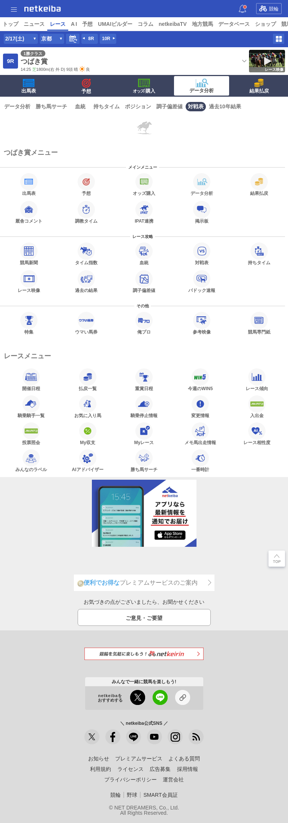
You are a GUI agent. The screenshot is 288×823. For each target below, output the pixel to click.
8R (91, 38)
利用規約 (100, 769)
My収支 (87, 433)
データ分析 (201, 85)
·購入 (144, 86)
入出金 (257, 406)
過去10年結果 (225, 106)
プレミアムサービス (138, 759)
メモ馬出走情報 (200, 433)
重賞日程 (144, 379)
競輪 (269, 9)
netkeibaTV (173, 24)
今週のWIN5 (200, 379)
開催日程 (31, 379)
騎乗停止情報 (144, 406)
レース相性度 (256, 433)
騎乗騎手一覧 (31, 406)
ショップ (265, 24)
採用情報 (187, 769)
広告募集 (160, 769)
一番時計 (200, 460)
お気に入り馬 (87, 406)
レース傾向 (257, 379)
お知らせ (98, 759)
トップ (10, 24)
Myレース (144, 433)
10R (106, 38)
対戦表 (196, 106)
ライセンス (130, 769)
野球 (132, 795)
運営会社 (173, 780)
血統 (80, 106)
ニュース (34, 24)
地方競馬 (202, 24)
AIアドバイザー (88, 460)
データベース (234, 24)
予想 (87, 24)
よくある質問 (184, 759)
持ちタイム (106, 106)
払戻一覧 (88, 379)
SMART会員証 (160, 795)
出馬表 (28, 86)
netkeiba (42, 8)
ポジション (138, 106)
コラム (145, 24)
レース (58, 24)
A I (74, 24)
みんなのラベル (31, 460)
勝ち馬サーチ (51, 106)
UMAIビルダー (115, 24)
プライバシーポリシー (130, 780)
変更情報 (200, 406)
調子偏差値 (169, 106)
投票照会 (31, 433)
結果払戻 (259, 86)
